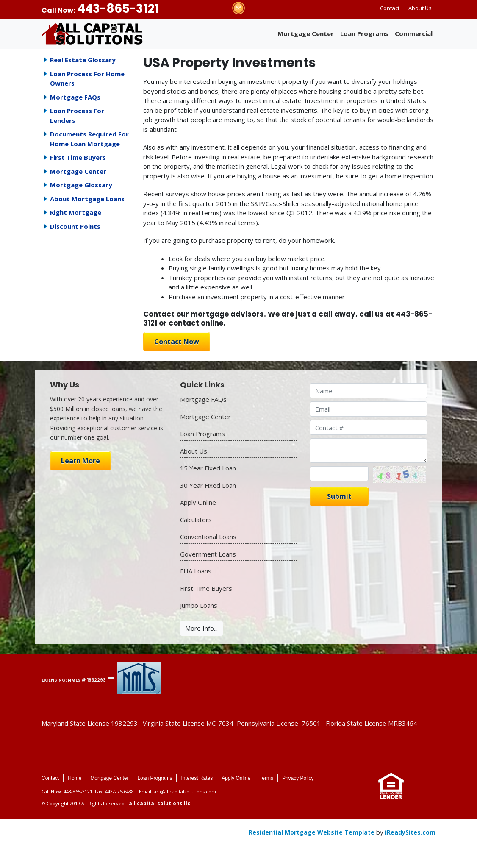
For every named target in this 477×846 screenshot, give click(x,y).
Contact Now (176, 341)
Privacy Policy (298, 778)
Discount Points (75, 226)
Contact (389, 8)
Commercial (414, 33)
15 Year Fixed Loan (208, 468)
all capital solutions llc (159, 803)
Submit (339, 496)
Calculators (196, 519)
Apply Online (198, 502)
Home (74, 778)
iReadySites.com (410, 832)
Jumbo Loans (198, 605)
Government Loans (208, 554)
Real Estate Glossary (83, 60)
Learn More (80, 460)
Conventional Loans (208, 536)
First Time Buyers (78, 157)
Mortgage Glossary (81, 185)
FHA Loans (195, 571)
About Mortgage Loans (87, 199)
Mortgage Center (305, 33)
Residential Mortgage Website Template (311, 832)
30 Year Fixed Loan (208, 485)
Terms (266, 778)
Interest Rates (197, 778)
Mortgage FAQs (75, 97)
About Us (420, 8)
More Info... (201, 628)
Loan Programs (364, 33)
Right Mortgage (75, 212)
